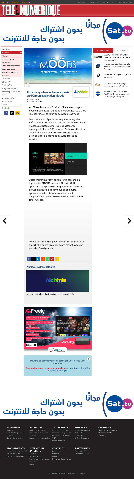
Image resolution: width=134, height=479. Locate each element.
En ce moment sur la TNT (17, 451)
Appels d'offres (9, 98)
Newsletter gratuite (10, 72)
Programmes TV (9, 88)
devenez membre (56, 368)
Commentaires (8, 59)
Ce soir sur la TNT (14, 454)
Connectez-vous (34, 368)
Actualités (6, 52)
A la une (5, 56)
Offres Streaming (82, 438)
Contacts (6, 108)
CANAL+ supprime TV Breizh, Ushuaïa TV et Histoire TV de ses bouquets (117, 57)
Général (55, 456)
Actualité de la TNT (60, 430)
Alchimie (30, 267)
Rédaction (56, 451)
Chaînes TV (7, 85)
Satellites (6, 78)
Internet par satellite (124, 2)
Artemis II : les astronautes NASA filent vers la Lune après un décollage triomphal (117, 94)
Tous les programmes (15, 456)
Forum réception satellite (39, 438)
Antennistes (7, 101)
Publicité (55, 454)
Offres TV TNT (81, 433)
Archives (5, 75)
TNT (98, 2)
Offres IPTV (80, 435)
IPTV (103, 2)
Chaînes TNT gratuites (61, 433)
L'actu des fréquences (11, 66)
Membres (6, 49)
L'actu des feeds (8, 69)
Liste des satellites (37, 430)
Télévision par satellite (86, 2)
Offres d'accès (35, 456)
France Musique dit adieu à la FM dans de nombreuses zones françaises (117, 66)
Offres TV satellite (82, 430)
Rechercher (6, 62)
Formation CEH (81, 451)
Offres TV (6, 82)
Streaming (110, 2)
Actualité (33, 454)
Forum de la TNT (59, 441)
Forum (4, 105)
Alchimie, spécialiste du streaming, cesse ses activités (50, 294)
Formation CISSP (82, 454)
